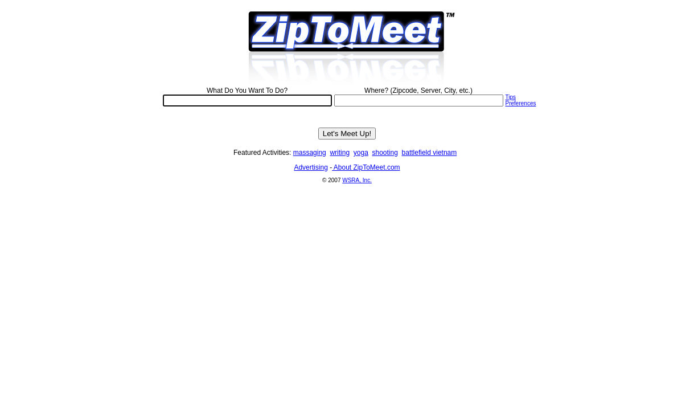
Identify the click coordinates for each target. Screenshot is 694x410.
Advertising (310, 167)
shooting (385, 153)
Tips (511, 97)
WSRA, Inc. (357, 180)
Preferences (521, 103)
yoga (361, 153)
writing (340, 153)
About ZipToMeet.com (366, 167)
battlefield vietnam (429, 153)
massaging (309, 153)
